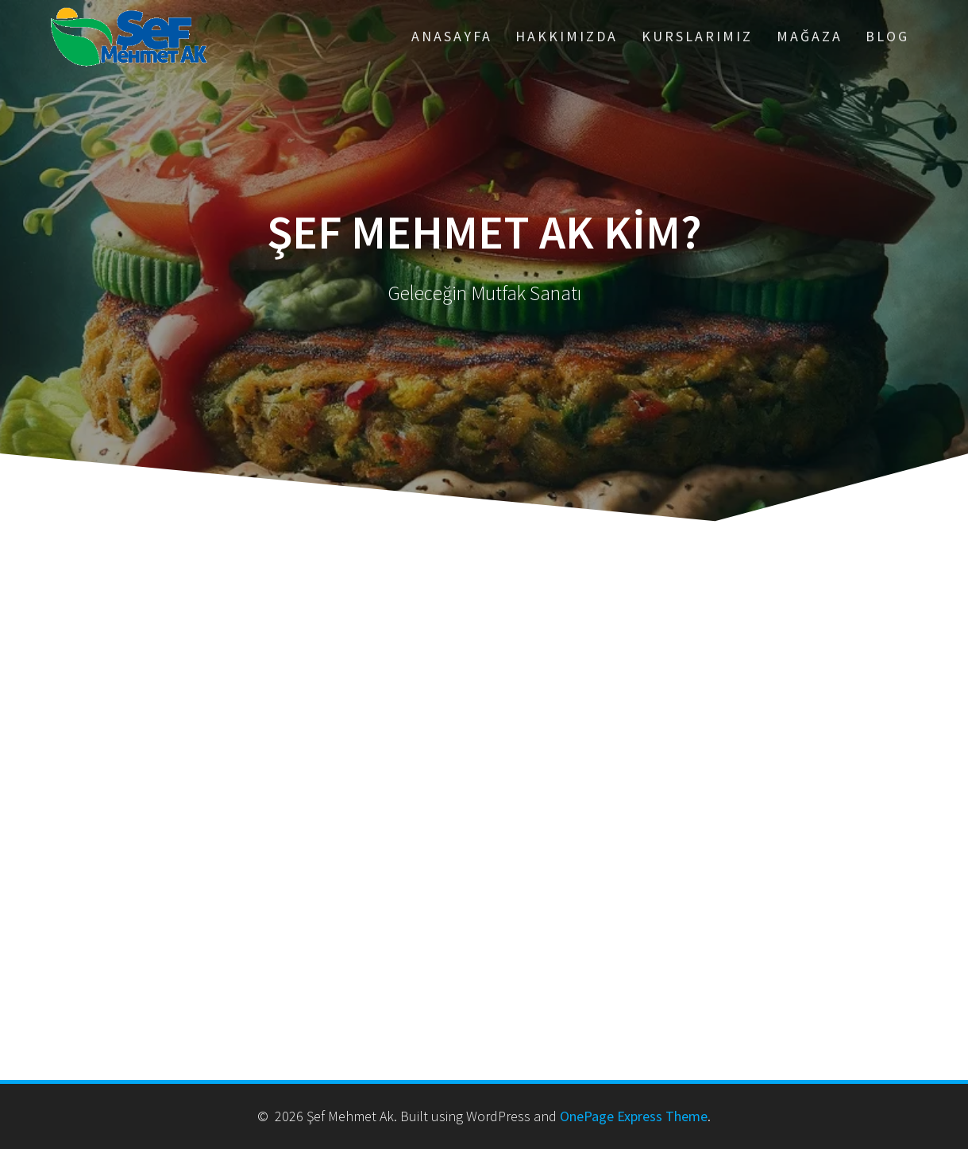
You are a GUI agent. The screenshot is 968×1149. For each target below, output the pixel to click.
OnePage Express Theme (634, 1116)
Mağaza (810, 36)
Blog (887, 36)
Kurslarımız (697, 36)
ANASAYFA (451, 36)
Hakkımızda (566, 36)
